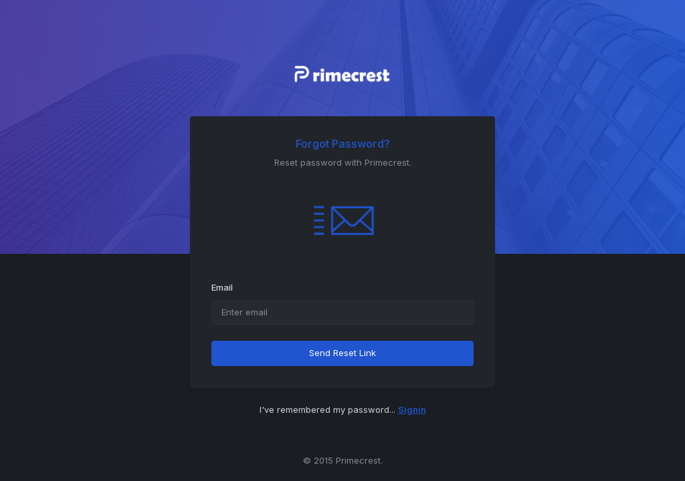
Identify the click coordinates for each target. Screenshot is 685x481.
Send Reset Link (342, 352)
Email (222, 287)
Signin (412, 409)
